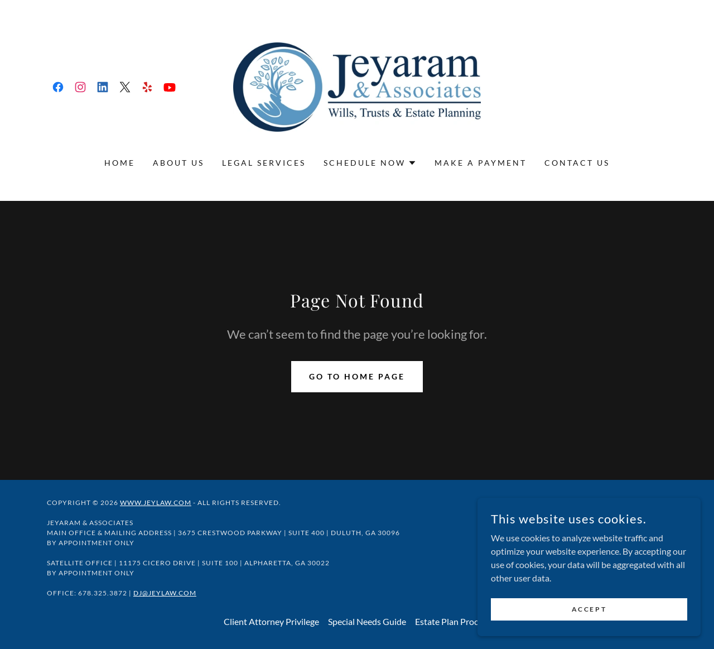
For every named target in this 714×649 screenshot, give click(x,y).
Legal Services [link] (264, 162)
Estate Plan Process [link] (452, 621)
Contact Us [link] (577, 162)
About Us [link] (178, 162)
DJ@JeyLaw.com (164, 593)
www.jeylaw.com (155, 502)
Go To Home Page (357, 376)
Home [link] (119, 162)
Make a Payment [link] (481, 162)
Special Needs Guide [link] (367, 621)
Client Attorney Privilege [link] (271, 621)
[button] (370, 163)
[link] (58, 87)
